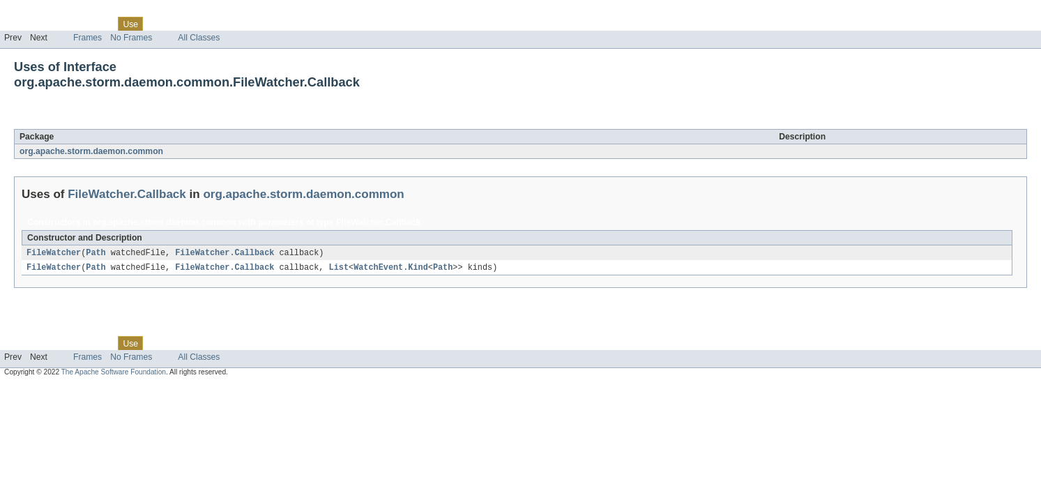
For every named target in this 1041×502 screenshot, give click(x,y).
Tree (159, 24)
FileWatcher (53, 253)
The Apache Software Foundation (113, 373)
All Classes (199, 38)
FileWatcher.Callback (138, 121)
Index (238, 24)
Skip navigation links (38, 12)
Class (99, 24)
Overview (22, 24)
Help (266, 24)
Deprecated (198, 24)
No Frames (131, 38)
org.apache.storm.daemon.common (91, 151)
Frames (87, 38)
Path (95, 253)
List (339, 268)
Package (64, 24)
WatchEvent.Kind (391, 268)
